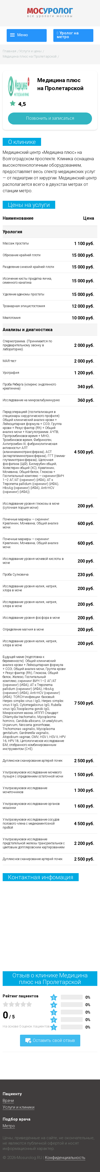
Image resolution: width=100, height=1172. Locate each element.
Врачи (8, 1100)
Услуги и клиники (18, 1107)
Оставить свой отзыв (50, 1040)
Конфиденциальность (65, 1157)
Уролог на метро (67, 32)
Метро (9, 1125)
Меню (22, 35)
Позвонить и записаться (50, 118)
